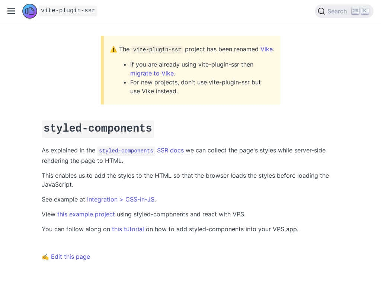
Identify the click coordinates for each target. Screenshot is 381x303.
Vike (266, 49)
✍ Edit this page (66, 254)
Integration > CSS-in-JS (120, 196)
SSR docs (140, 148)
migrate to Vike (152, 73)
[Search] (344, 11)
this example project (86, 211)
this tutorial (128, 226)
